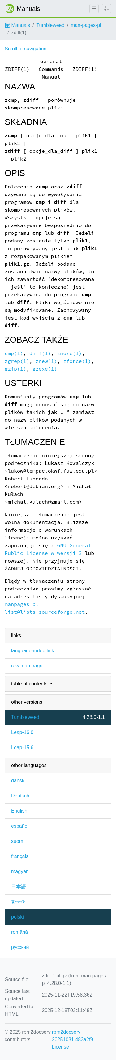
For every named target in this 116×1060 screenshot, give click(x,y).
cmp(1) (14, 353)
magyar (19, 871)
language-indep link (32, 650)
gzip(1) (15, 369)
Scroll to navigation (25, 48)
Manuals (17, 25)
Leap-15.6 (22, 747)
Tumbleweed (50, 25)
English (19, 810)
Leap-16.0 (22, 732)
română (19, 932)
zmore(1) (69, 353)
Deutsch (20, 795)
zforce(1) (77, 361)
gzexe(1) (44, 369)
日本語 (18, 886)
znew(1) (46, 361)
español (19, 826)
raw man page (26, 665)
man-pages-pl (86, 25)
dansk (17, 780)
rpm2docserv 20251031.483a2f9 (72, 1035)
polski (17, 917)
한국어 (18, 901)
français (19, 856)
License (60, 1046)
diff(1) (40, 353)
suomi (17, 841)
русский (20, 947)
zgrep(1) (17, 361)
